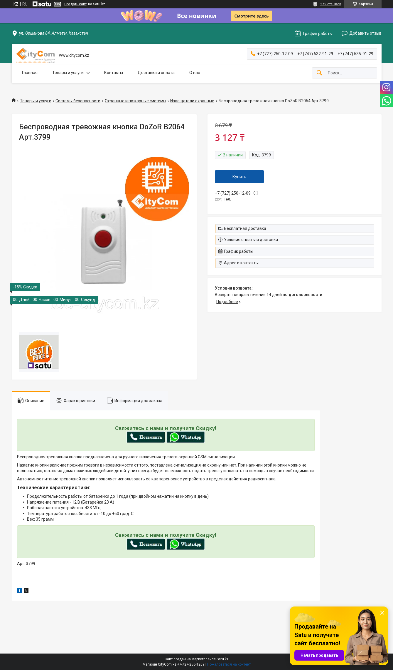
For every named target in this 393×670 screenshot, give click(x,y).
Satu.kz (223, 659)
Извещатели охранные (192, 100)
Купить (239, 176)
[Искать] (319, 73)
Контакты (113, 72)
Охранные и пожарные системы (135, 100)
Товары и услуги (68, 72)
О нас (194, 72)
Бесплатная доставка (245, 228)
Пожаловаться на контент (229, 664)
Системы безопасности (77, 100)
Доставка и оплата (156, 72)
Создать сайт (75, 4)
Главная (30, 72)
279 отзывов (330, 4)
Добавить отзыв (365, 33)
